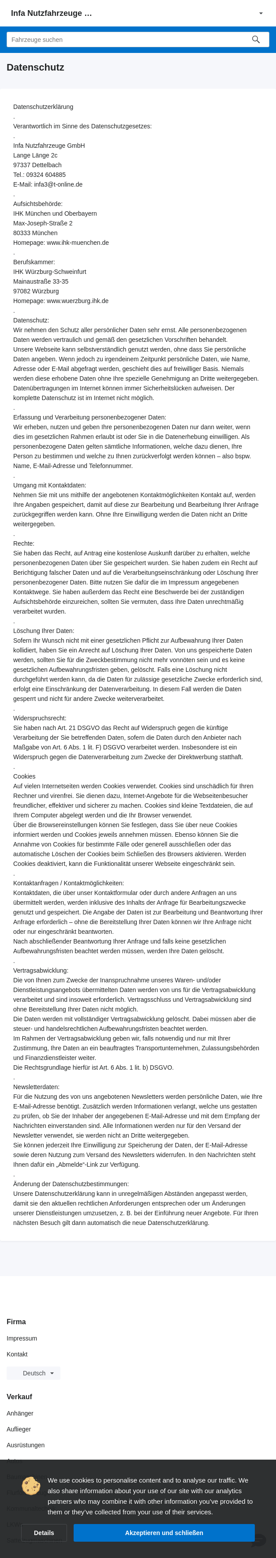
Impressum (22, 1338)
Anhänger (20, 1413)
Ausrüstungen (26, 1445)
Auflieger (19, 1429)
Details (44, 1532)
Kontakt (17, 1354)
